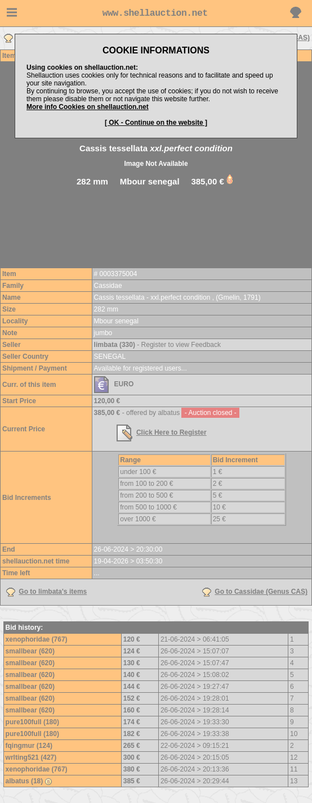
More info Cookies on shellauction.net (87, 107)
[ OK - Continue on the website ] (156, 123)
